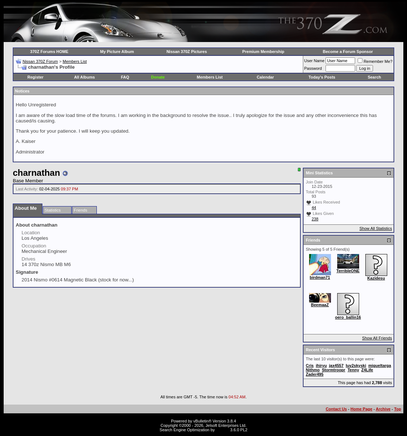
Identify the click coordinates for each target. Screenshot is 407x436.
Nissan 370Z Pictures (187, 51)
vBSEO (222, 430)
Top (397, 409)
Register (35, 77)
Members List (74, 61)
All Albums (84, 77)
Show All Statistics (376, 228)
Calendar (265, 77)
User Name (314, 60)
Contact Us (336, 409)
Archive (383, 409)
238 (315, 219)
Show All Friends (377, 338)
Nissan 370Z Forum (40, 61)
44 (314, 207)
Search (374, 77)
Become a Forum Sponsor (348, 51)
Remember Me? (375, 61)
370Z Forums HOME (49, 51)
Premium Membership (263, 51)
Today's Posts (321, 77)
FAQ (125, 77)
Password (313, 68)
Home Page (361, 409)
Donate (158, 77)
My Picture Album (117, 51)
